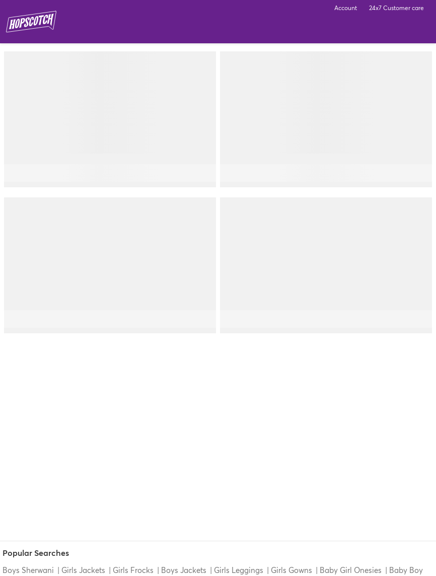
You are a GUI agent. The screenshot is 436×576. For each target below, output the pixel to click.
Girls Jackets (83, 570)
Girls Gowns (291, 570)
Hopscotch (31, 21)
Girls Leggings (238, 570)
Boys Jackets (183, 570)
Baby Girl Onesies (351, 570)
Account (345, 8)
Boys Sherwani (29, 570)
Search (392, 30)
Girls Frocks (133, 570)
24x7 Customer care (396, 8)
